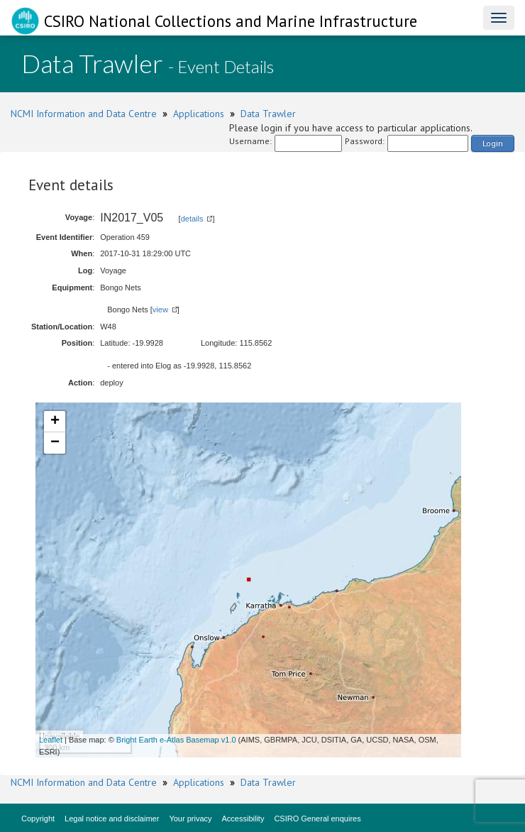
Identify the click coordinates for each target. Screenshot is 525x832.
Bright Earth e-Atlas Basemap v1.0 (176, 739)
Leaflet (50, 739)
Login (492, 143)
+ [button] (55, 421)
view (160, 309)
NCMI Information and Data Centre (84, 113)
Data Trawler (268, 113)
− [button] (55, 443)
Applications (198, 113)
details (192, 218)
